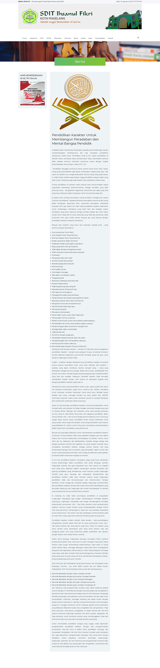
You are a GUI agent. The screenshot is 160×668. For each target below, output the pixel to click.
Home (24, 38)
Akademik (33, 38)
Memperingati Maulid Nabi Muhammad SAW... (48, 1)
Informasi (67, 38)
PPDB (48, 38)
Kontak (110, 38)
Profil (42, 38)
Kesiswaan (57, 38)
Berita (76, 38)
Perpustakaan (100, 38)
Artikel (83, 38)
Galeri (90, 38)
